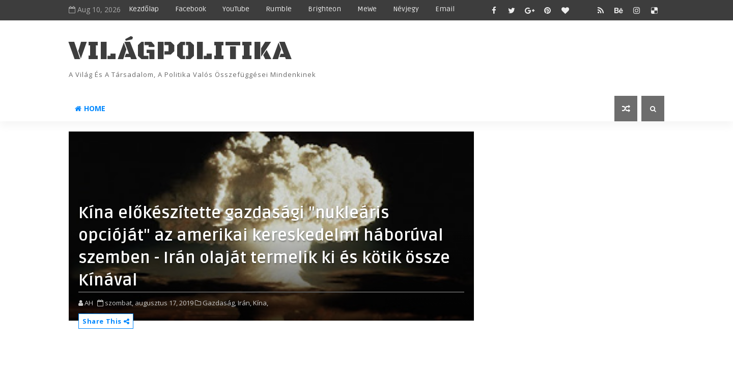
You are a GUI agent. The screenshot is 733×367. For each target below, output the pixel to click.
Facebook (190, 9)
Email (445, 9)
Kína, (260, 302)
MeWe (367, 9)
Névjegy (406, 9)
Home (90, 108)
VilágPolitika (180, 51)
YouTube (235, 9)
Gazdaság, (219, 302)
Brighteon (324, 9)
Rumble (279, 9)
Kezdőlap (144, 9)
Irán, (244, 302)
